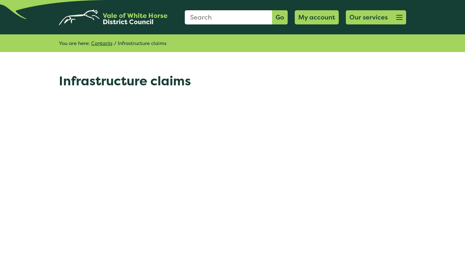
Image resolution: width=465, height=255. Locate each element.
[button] (376, 17)
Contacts (101, 43)
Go (280, 17)
